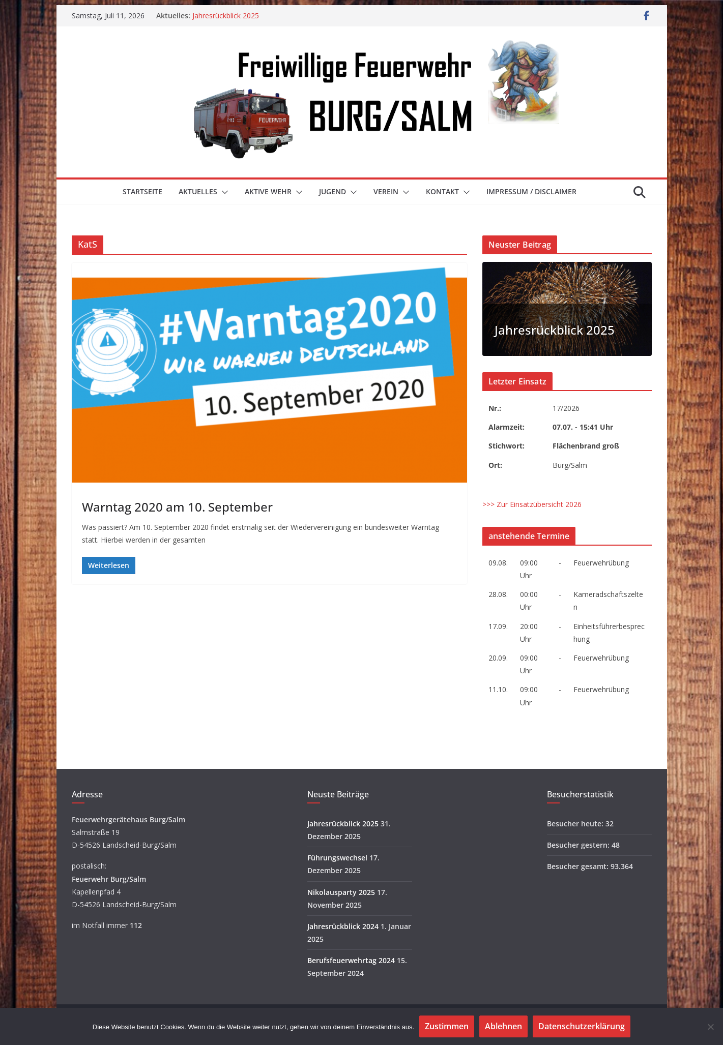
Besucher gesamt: (579, 866)
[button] (222, 192)
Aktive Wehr (268, 191)
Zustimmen (447, 1026)
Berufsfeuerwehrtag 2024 (351, 960)
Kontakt (442, 191)
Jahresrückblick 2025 (225, 15)
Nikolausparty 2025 (341, 892)
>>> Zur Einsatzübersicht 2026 (532, 504)
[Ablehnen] (710, 1027)
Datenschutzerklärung (581, 1026)
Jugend (332, 191)
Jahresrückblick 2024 (343, 926)
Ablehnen (503, 1026)
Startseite (142, 191)
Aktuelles (198, 191)
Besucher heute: (576, 823)
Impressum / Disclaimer (531, 191)
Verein (385, 191)
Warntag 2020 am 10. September (177, 506)
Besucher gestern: (579, 845)
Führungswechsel (337, 857)
